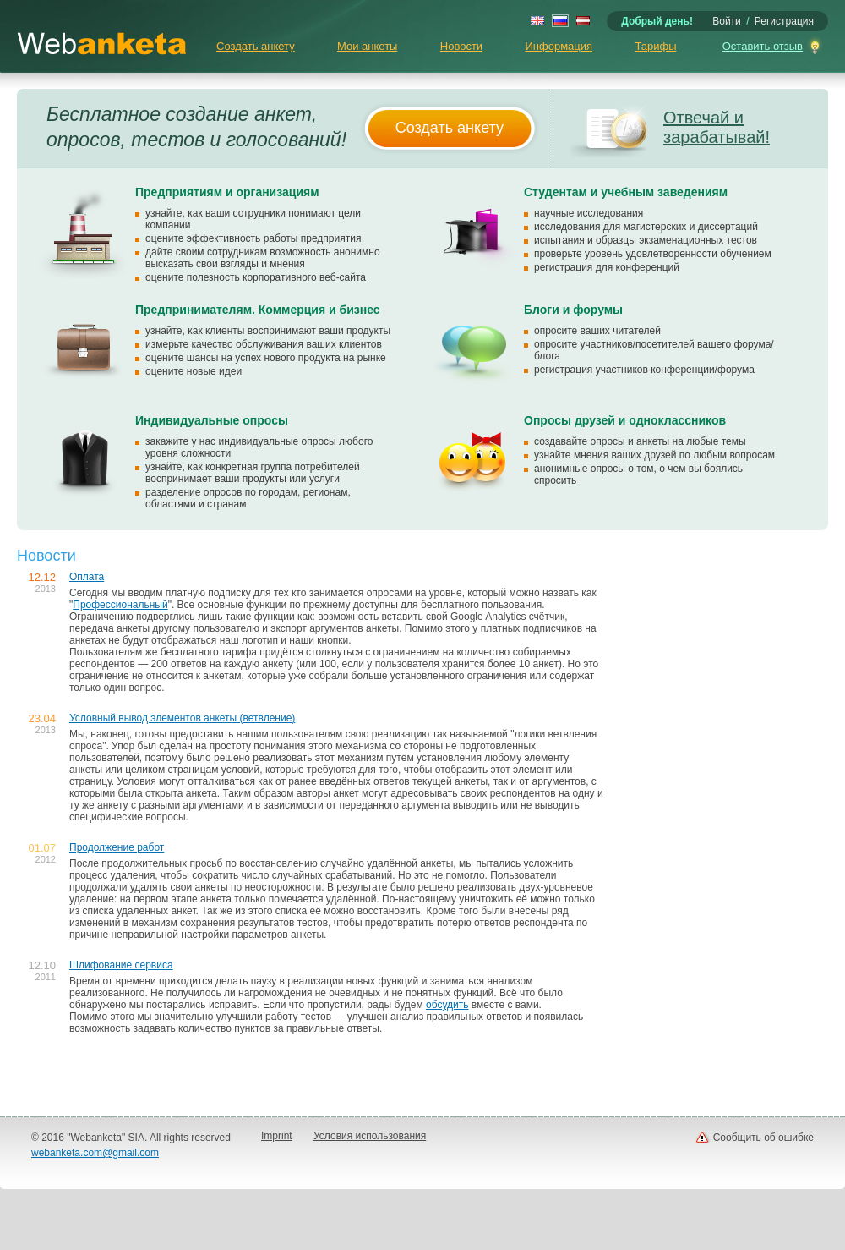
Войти (726, 21)
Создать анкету (255, 46)
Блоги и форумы (573, 309)
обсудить (447, 1005)
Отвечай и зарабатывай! (716, 127)
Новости (461, 46)
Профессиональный (120, 605)
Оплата (86, 577)
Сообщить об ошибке (763, 1137)
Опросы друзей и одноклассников (625, 420)
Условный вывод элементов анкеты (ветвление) (182, 718)
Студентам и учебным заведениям (626, 192)
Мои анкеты (367, 46)
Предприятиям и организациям (227, 192)
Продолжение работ (116, 847)
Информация (558, 46)
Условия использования (369, 1136)
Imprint (276, 1136)
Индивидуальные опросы (211, 420)
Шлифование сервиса (121, 965)
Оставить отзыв (762, 46)
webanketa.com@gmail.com (95, 1153)
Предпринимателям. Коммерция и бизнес (257, 309)
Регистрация (784, 21)
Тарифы (655, 46)
